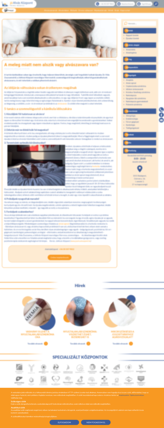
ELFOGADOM (64, 422)
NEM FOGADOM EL (95, 422)
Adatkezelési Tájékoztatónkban (131, 395)
